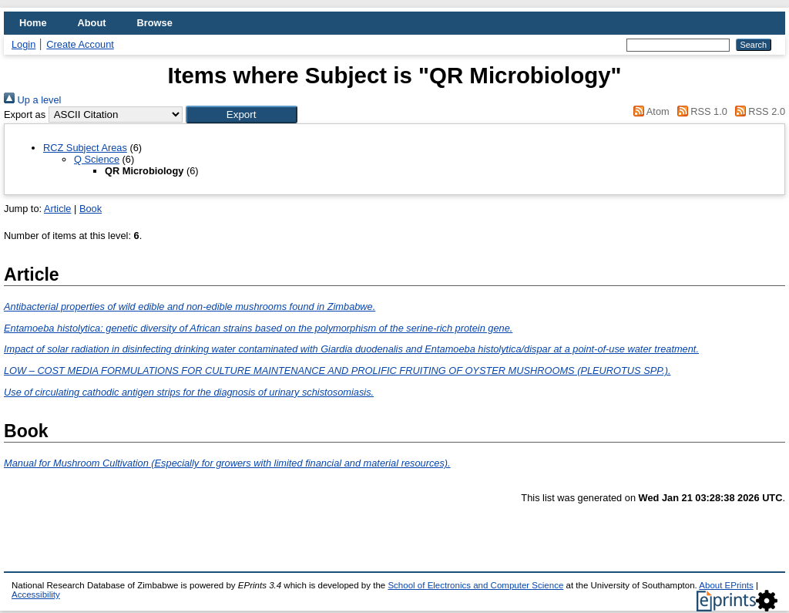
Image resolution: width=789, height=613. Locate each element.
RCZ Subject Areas (85, 147)
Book (90, 208)
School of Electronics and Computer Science (475, 585)
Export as (24, 114)
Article (58, 208)
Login (23, 44)
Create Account (80, 44)
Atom (649, 111)
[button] (241, 114)
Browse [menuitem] (155, 23)
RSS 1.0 (699, 111)
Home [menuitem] (33, 23)
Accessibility (36, 594)
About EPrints (726, 585)
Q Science (96, 159)
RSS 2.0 (757, 111)
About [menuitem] (92, 23)
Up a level (32, 100)
